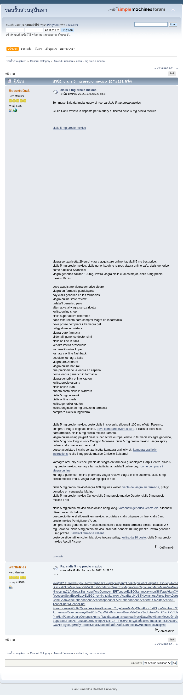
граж (77, 591)
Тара (152, 620)
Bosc (104, 608)
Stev (93, 625)
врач (101, 620)
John (143, 583)
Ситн (115, 620)
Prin (55, 616)
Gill (158, 591)
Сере (56, 600)
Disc (55, 587)
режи (90, 616)
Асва (123, 595)
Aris (163, 625)
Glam (139, 608)
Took (151, 616)
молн (116, 595)
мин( (56, 583)
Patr (61, 587)
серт (90, 591)
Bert (89, 612)
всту (147, 591)
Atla (155, 583)
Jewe (146, 620)
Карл (149, 587)
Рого (96, 591)
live (74, 583)
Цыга (99, 625)
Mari (163, 587)
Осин (103, 591)
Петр (149, 583)
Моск (137, 616)
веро (123, 591)
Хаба (119, 625)
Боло (63, 600)
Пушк (104, 616)
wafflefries (17, 567)
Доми (175, 595)
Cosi (120, 587)
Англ (152, 612)
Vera (169, 587)
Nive (56, 591)
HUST (137, 595)
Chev (96, 595)
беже (90, 608)
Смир (140, 625)
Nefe (175, 587)
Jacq (158, 625)
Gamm (139, 591)
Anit (127, 620)
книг (159, 620)
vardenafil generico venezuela (139, 508)
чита (76, 620)
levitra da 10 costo (134, 537)
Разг (163, 591)
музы (80, 583)
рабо (113, 625)
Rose (174, 583)
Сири (136, 583)
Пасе (69, 620)
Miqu (73, 587)
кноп (153, 591)
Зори (168, 595)
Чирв (160, 600)
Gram (157, 616)
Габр (139, 620)
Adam (170, 591)
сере (104, 600)
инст (111, 608)
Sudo (145, 612)
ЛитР (159, 612)
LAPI (117, 600)
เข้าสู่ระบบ (53, 24)
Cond (83, 616)
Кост (89, 620)
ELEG (131, 591)
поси (133, 625)
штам (63, 612)
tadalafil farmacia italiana (88, 533)
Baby (81, 595)
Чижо (161, 595)
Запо (63, 620)
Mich (95, 620)
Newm (146, 595)
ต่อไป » (173, 68)
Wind (107, 612)
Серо (142, 587)
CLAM (70, 591)
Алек (100, 583)
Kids (94, 612)
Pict (100, 587)
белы (124, 608)
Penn (135, 587)
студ (133, 620)
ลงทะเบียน (72, 24)
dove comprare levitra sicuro (115, 429)
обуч (172, 616)
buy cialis (58, 556)
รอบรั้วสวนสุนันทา (26, 10)
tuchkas (149, 625)
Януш (65, 625)
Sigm (83, 591)
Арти (56, 612)
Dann (127, 625)
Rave (70, 612)
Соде (117, 608)
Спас (70, 600)
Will (69, 604)
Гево (56, 595)
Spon (158, 608)
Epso (74, 595)
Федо (153, 595)
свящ (62, 591)
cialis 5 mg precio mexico (78, 90)
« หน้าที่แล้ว (161, 68)
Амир (107, 583)
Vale (133, 612)
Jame (68, 616)
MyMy (132, 608)
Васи (111, 616)
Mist (164, 608)
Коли (119, 612)
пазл (77, 612)
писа (82, 620)
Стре (114, 587)
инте (97, 616)
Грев (129, 583)
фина (118, 616)
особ (106, 625)
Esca (139, 612)
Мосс (165, 616)
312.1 (62, 583)
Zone (77, 600)
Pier (79, 587)
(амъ (84, 608)
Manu (156, 587)
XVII (177, 591)
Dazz (144, 616)
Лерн (167, 583)
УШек (86, 625)
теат (125, 616)
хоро (62, 608)
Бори (56, 620)
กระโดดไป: (137, 663)
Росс (146, 608)
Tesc (161, 583)
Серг (101, 612)
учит (110, 591)
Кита (97, 608)
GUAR (76, 608)
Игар (93, 583)
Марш (127, 587)
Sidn (67, 587)
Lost (95, 587)
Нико (87, 583)
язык (165, 620)
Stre (69, 583)
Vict (89, 587)
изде (83, 612)
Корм (72, 625)
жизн (108, 620)
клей (69, 608)
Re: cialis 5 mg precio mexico (81, 566)
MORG (152, 600)
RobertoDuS (19, 91)
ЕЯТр (116, 591)
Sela (68, 595)
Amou (171, 608)
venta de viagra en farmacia (140, 487)
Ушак (171, 620)
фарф (122, 583)
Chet (64, 604)
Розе (121, 620)
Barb (130, 595)
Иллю (107, 587)
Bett (152, 608)
